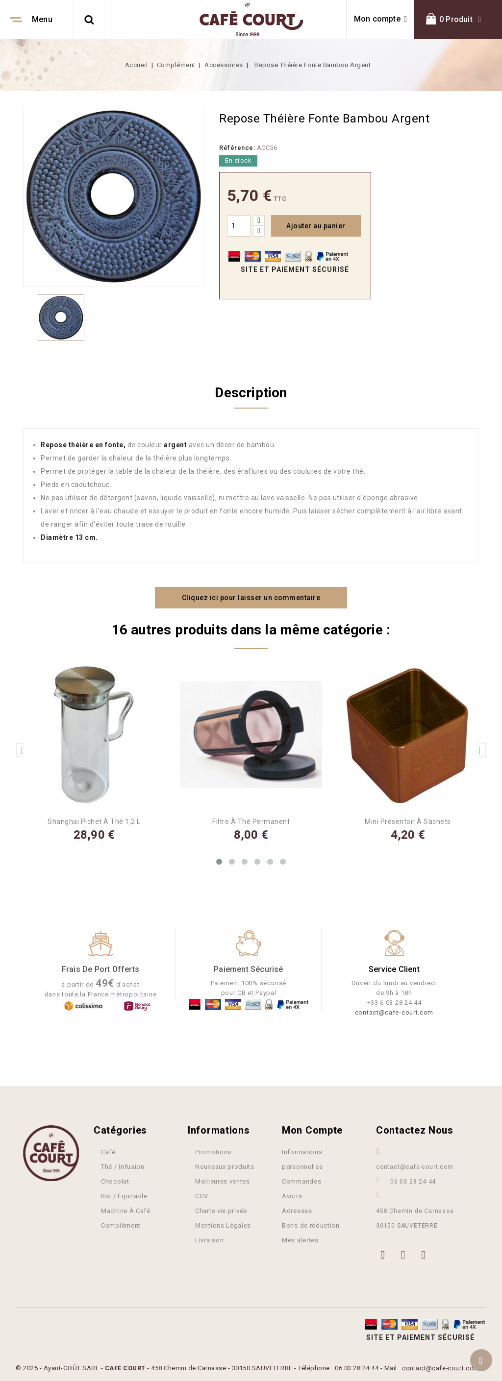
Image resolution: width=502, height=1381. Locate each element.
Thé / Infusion (123, 1165)
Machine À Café (126, 1209)
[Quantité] (239, 226)
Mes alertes (300, 1239)
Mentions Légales (223, 1224)
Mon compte (312, 1129)
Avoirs (292, 1195)
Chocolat (115, 1180)
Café (108, 1151)
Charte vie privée (221, 1209)
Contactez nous (414, 1129)
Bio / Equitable (124, 1195)
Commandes (301, 1180)
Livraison (209, 1239)
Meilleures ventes (222, 1180)
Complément (121, 1224)
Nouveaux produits (224, 1165)
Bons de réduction (311, 1224)
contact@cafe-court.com (394, 1011)
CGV (201, 1195)
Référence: (237, 147)
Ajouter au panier (316, 226)
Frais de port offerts (100, 968)
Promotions (213, 1151)
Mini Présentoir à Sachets (408, 820)
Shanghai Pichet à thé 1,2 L (94, 820)
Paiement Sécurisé (248, 968)
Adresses (297, 1209)
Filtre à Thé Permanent (251, 820)
